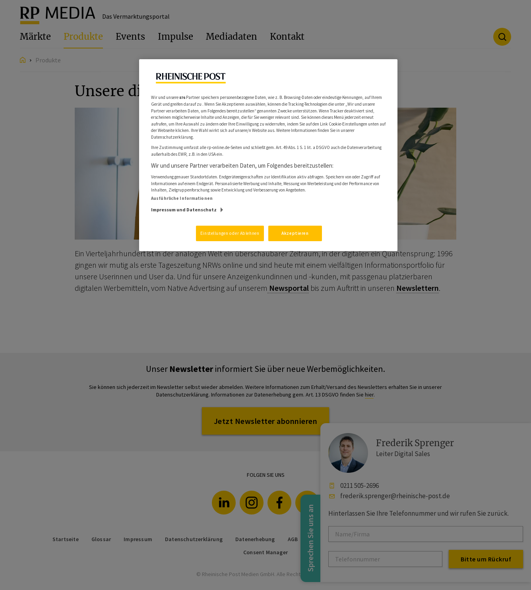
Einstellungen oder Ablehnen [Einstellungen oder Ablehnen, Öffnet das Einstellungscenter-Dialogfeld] (229, 233)
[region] (268, 155)
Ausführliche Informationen (182, 198)
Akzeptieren (294, 233)
